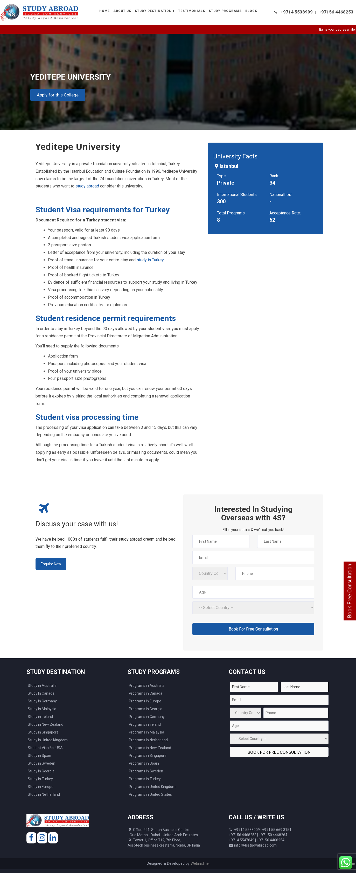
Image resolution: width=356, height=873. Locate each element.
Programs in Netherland (148, 740)
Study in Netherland (44, 794)
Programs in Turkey (145, 779)
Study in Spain (39, 755)
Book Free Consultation (349, 591)
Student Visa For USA (45, 748)
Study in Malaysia (42, 709)
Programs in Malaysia (146, 732)
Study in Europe (40, 787)
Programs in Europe (145, 701)
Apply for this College (58, 94)
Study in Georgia (41, 771)
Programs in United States (150, 794)
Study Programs (225, 11)
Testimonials (191, 11)
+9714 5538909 (297, 12)
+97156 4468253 (336, 12)
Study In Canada (41, 693)
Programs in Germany (147, 717)
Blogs (251, 11)
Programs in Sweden (146, 771)
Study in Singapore (43, 732)
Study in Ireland (40, 717)
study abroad (87, 186)
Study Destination (153, 11)
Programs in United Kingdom (152, 787)
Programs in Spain (144, 763)
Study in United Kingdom (48, 740)
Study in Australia (42, 685)
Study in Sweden (41, 763)
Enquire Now (51, 564)
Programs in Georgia (145, 709)
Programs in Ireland (145, 724)
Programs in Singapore (147, 755)
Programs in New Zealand (150, 748)
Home (104, 11)
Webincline (200, 863)
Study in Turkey (40, 779)
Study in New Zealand (45, 724)
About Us (122, 11)
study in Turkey (150, 259)
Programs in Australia (146, 685)
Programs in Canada (145, 693)
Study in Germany (42, 701)
